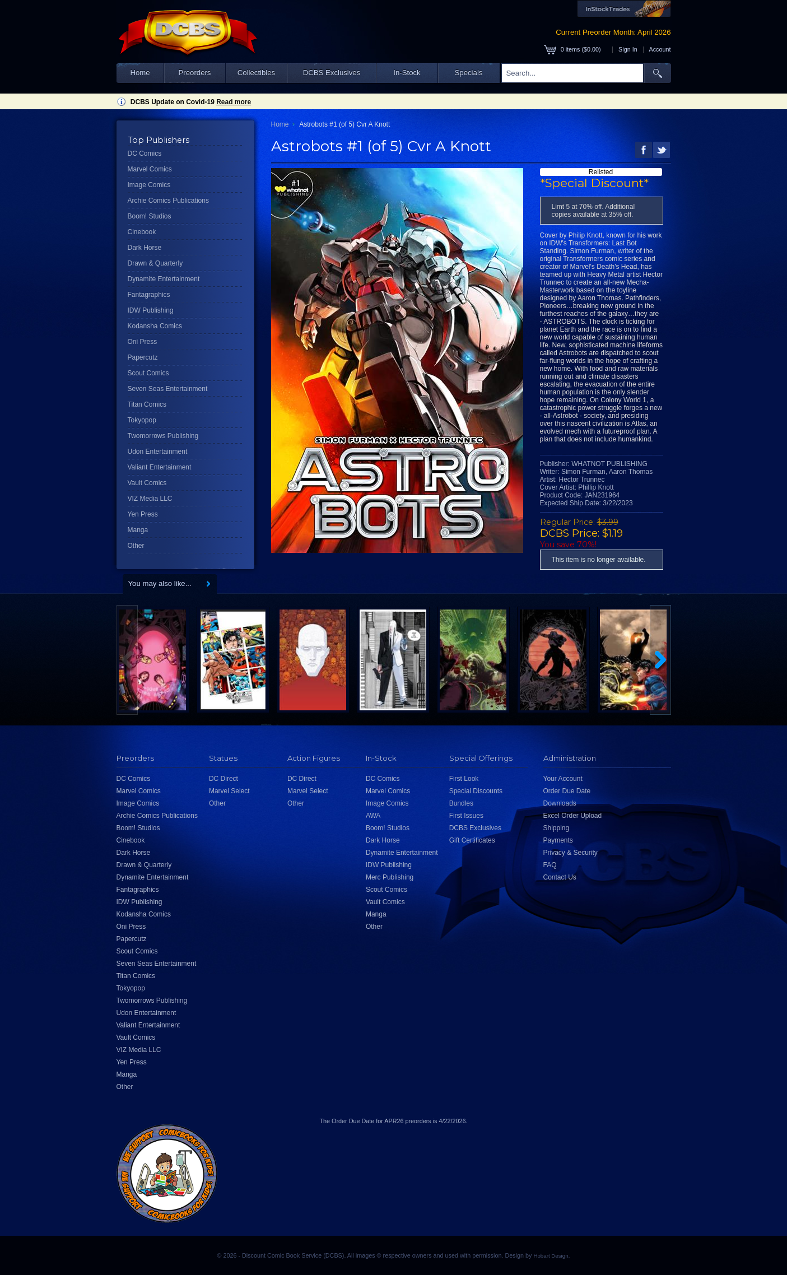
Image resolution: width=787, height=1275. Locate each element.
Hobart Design (550, 1256)
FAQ (550, 865)
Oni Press (142, 342)
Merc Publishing (389, 877)
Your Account (563, 779)
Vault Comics (147, 483)
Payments (558, 840)
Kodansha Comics (155, 326)
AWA (373, 816)
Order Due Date (567, 791)
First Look (464, 779)
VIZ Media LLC (150, 498)
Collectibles (256, 72)
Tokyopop (142, 420)
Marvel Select (229, 791)
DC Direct (223, 779)
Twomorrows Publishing (163, 436)
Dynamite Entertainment (164, 279)
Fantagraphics (149, 295)
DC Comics (145, 153)
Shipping (556, 828)
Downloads (559, 803)
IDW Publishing (151, 310)
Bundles (461, 803)
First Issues (466, 816)
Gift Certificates (472, 840)
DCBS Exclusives (332, 72)
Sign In (627, 49)
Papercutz (143, 357)
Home (140, 72)
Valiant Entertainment (160, 467)
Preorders (195, 72)
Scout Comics (148, 373)
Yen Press (143, 514)
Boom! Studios (149, 216)
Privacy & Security (570, 853)
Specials (469, 72)
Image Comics (149, 185)
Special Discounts (475, 791)
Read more (233, 102)
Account (659, 49)
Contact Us (559, 877)
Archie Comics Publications (168, 200)
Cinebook (142, 232)
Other (136, 546)
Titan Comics (147, 404)
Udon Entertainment (158, 451)
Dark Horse (145, 248)
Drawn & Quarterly (155, 263)
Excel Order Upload (572, 816)
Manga (138, 530)
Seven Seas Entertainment (168, 389)
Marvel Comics (150, 169)
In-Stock (406, 72)
